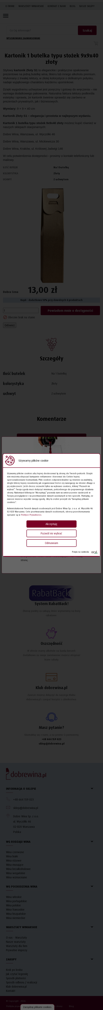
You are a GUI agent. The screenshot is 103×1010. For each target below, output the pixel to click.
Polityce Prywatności (31, 514)
